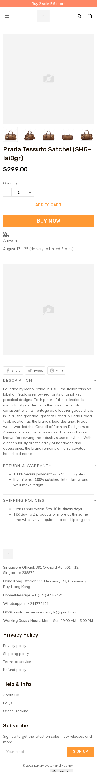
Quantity (10, 183)
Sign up (80, 751)
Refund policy (14, 669)
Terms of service (17, 661)
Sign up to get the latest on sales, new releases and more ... (47, 739)
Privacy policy (14, 645)
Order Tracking (15, 711)
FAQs (7, 703)
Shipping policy (16, 653)
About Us (11, 695)
